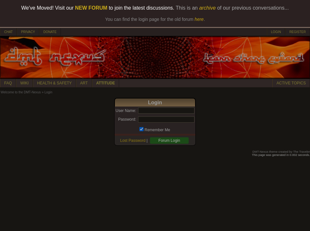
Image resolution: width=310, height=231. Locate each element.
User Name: (126, 110)
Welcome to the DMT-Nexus (21, 92)
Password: (127, 119)
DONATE (50, 32)
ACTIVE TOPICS (291, 83)
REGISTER (297, 32)
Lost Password (133, 140)
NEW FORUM (91, 8)
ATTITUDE (105, 83)
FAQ (8, 83)
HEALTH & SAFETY (54, 83)
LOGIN (276, 32)
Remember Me (157, 130)
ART (84, 83)
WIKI (24, 83)
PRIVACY (28, 32)
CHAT (8, 32)
